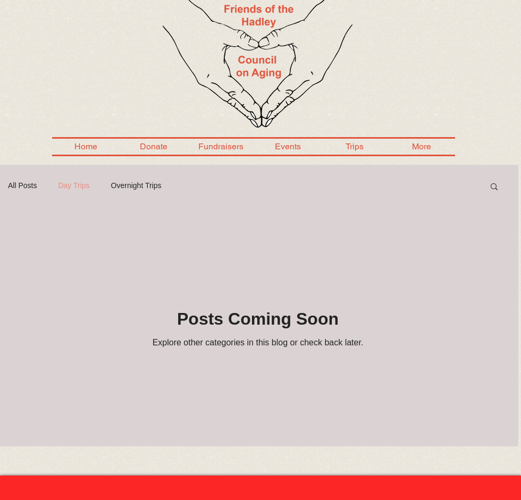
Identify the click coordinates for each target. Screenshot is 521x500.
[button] (494, 187)
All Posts (22, 185)
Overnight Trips (136, 185)
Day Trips (73, 185)
